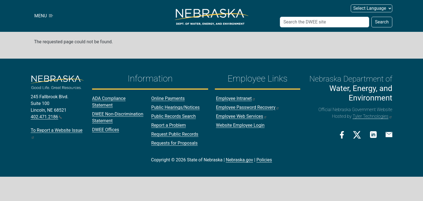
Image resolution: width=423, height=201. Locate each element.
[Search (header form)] (324, 22)
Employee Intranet (236, 98)
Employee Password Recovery (247, 107)
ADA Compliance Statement (109, 102)
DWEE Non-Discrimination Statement (117, 117)
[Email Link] (389, 134)
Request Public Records (174, 134)
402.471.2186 (46, 116)
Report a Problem (168, 125)
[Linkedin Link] (373, 134)
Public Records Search (173, 116)
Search (382, 22)
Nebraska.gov (239, 159)
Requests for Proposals (174, 143)
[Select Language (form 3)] (371, 8)
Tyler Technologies (372, 116)
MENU (44, 15)
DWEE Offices (105, 129)
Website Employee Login (240, 125)
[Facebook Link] (342, 135)
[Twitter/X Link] (357, 135)
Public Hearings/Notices (175, 107)
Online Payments (168, 98)
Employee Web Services (241, 116)
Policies (264, 159)
